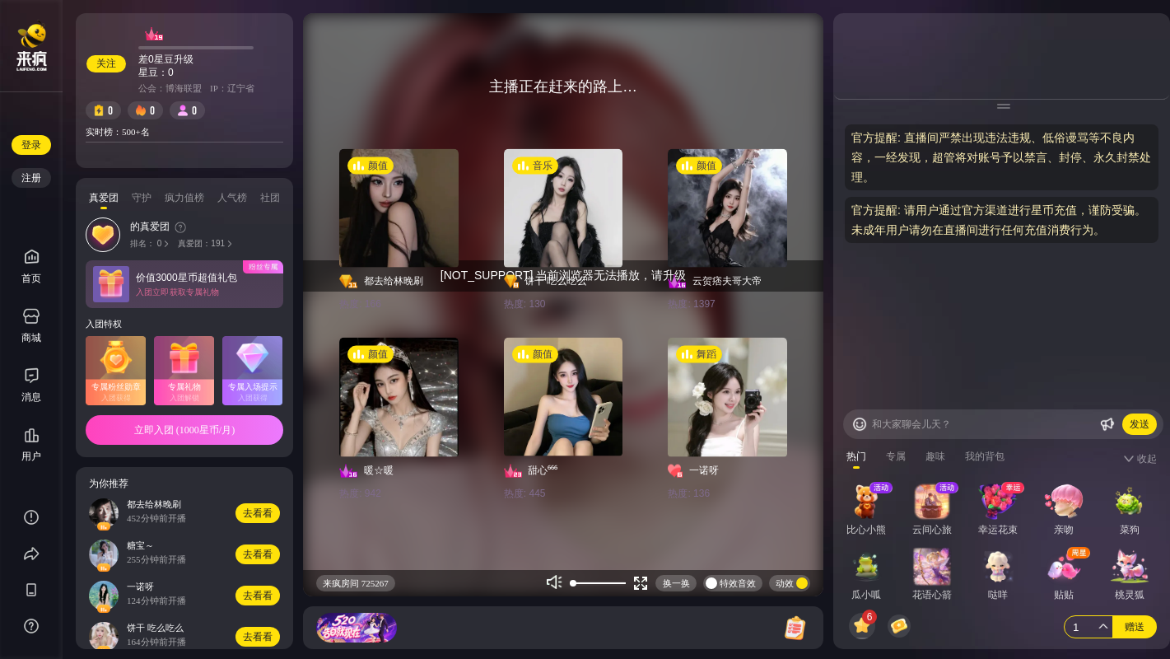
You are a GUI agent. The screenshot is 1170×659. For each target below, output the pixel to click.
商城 (31, 326)
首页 (31, 266)
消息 (31, 397)
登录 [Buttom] (31, 145)
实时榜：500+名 (118, 132)
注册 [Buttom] (31, 178)
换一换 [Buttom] (676, 583)
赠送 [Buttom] (1134, 627)
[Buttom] (859, 424)
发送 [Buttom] (1139, 424)
